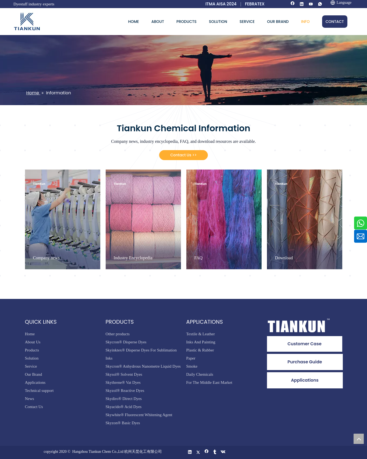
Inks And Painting (200, 342)
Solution (32, 358)
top (359, 439)
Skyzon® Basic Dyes (123, 423)
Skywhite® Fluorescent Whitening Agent (139, 415)
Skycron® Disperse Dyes (126, 342)
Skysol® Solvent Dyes (124, 374)
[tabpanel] (62, 219)
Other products (118, 334)
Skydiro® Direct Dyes (124, 398)
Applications (35, 382)
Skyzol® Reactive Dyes (125, 390)
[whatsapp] (320, 4)
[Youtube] (311, 4)
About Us (33, 342)
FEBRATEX (255, 4)
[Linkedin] (301, 4)
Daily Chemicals (199, 374)
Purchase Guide (304, 362)
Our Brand (33, 374)
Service (31, 366)
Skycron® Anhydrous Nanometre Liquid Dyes (143, 366)
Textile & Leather (200, 334)
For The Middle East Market (209, 382)
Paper (190, 358)
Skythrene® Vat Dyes (123, 382)
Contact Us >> (183, 155)
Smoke (192, 366)
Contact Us (34, 407)
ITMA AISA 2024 (221, 4)
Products (32, 350)
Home (30, 334)
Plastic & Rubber (200, 350)
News (29, 398)
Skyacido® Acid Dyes (124, 407)
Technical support (39, 390)
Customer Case (304, 344)
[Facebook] (292, 4)
